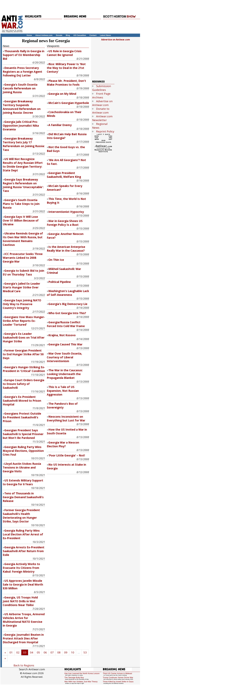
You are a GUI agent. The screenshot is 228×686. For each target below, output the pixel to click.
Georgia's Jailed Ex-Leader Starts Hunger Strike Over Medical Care (21, 287)
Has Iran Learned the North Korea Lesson (81, 673)
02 (17, 652)
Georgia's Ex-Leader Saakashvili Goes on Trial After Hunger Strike (23, 337)
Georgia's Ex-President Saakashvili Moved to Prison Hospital (22, 400)
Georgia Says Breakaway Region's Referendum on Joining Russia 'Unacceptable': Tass (23, 185)
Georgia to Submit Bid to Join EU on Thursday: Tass (23, 272)
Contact (92, 35)
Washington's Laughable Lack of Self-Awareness (68, 293)
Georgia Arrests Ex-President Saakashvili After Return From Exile (23, 551)
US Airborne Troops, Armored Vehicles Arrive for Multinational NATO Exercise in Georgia (24, 619)
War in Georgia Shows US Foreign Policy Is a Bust (65, 223)
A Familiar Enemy (60, 125)
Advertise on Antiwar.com (115, 39)
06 (45, 652)
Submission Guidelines (101, 88)
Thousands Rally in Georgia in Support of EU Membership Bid (23, 55)
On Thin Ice (56, 260)
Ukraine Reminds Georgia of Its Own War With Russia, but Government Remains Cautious (23, 239)
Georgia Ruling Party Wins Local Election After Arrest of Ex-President (23, 534)
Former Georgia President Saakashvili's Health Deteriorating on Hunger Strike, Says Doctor (21, 515)
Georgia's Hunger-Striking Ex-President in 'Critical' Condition (24, 369)
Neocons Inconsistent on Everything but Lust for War (66, 418)
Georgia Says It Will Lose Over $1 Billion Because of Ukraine (21, 220)
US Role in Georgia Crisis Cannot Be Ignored (64, 53)
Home (29, 35)
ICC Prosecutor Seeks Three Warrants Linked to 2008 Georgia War (23, 257)
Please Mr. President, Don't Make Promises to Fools (66, 82)
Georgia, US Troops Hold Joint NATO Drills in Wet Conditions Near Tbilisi (20, 601)
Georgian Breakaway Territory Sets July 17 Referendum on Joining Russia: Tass (24, 144)
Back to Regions (24, 665)
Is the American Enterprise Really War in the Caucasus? (66, 249)
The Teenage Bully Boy (74, 677)
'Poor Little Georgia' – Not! (66, 455)
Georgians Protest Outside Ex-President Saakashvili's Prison (22, 417)
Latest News (105, 35)
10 (72, 652)
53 (85, 652)
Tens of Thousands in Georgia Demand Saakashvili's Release (23, 497)
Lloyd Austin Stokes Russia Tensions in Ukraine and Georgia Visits (22, 467)
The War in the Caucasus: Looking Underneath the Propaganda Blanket (65, 374)
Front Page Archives (101, 95)
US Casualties (79, 35)
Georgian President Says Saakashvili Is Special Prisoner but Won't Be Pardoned (23, 434)
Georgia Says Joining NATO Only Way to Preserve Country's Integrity (22, 304)
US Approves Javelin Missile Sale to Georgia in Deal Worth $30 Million (23, 584)
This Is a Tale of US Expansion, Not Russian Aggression (63, 390)
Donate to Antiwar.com (100, 110)
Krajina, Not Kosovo (62, 335)
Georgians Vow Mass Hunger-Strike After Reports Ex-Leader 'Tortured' (24, 321)
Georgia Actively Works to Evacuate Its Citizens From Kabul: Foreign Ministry (21, 567)
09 (65, 652)
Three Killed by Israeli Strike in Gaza (118, 681)
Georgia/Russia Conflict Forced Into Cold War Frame (66, 324)
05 (38, 652)
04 (31, 652)
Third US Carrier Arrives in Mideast (117, 673)
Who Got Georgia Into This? (67, 313)
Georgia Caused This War (65, 344)
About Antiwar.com (43, 35)
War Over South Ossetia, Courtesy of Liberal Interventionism (64, 357)
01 (11, 652)
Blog (68, 35)
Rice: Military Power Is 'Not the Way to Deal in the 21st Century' (66, 68)
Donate (59, 35)
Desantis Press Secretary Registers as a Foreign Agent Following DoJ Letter (22, 71)
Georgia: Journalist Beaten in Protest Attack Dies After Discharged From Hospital (23, 638)
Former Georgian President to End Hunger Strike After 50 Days (23, 354)
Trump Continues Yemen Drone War (118, 677)
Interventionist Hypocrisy (66, 212)
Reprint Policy (105, 131)
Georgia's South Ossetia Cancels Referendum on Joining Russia (20, 88)
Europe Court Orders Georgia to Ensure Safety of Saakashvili (23, 384)
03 (24, 652)
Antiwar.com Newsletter (102, 118)
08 (58, 652)
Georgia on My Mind (62, 94)
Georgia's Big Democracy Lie (67, 304)
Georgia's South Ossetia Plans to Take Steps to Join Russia (21, 203)
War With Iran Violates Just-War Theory (81, 681)
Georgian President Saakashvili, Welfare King (64, 175)
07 (52, 652)
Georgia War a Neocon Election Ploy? (63, 444)
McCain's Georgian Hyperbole (68, 103)
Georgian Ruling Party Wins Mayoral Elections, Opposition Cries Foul (23, 450)
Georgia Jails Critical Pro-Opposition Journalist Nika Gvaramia (21, 125)
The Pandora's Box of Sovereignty (62, 405)
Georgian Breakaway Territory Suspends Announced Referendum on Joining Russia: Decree (22, 107)
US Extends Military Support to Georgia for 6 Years (23, 482)
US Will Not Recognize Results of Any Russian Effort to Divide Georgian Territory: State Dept (23, 164)
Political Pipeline (59, 282)
